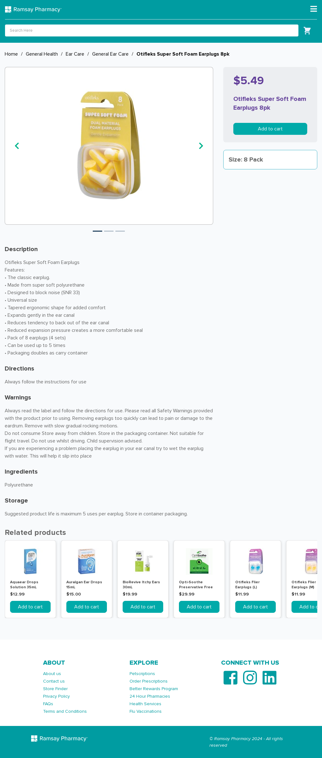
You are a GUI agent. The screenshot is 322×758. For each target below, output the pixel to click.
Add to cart (270, 129)
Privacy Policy (56, 696)
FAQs (48, 703)
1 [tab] (97, 231)
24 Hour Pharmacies (150, 696)
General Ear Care (110, 54)
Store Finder (55, 688)
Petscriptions (142, 673)
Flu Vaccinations (146, 711)
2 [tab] (109, 231)
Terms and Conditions (65, 711)
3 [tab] (120, 231)
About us (52, 673)
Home (11, 54)
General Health (42, 54)
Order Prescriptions (149, 681)
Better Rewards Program (154, 688)
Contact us (54, 681)
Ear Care (75, 54)
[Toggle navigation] (313, 9)
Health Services (145, 703)
